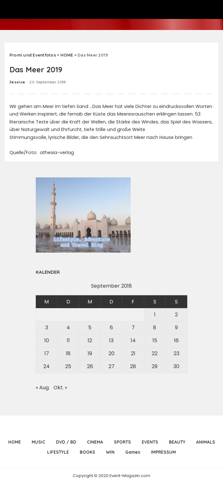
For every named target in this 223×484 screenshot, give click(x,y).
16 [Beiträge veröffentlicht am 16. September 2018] (176, 340)
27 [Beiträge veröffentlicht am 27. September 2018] (111, 366)
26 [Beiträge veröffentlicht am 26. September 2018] (90, 366)
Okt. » (60, 387)
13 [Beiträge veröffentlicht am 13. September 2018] (111, 340)
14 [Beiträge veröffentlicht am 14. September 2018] (133, 340)
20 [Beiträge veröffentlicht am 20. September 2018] (111, 353)
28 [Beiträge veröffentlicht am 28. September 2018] (133, 366)
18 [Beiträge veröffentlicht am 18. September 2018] (68, 353)
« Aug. (43, 387)
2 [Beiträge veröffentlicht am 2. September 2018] (176, 314)
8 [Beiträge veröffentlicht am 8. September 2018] (154, 327)
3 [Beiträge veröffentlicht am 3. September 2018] (46, 327)
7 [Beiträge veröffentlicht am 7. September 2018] (133, 327)
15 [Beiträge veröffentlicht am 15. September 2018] (154, 340)
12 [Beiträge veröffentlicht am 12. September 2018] (90, 340)
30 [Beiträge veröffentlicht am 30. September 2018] (176, 366)
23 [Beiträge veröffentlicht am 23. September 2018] (176, 353)
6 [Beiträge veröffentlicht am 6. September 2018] (111, 327)
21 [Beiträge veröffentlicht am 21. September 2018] (133, 353)
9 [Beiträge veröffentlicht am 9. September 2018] (176, 327)
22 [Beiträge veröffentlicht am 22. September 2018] (155, 353)
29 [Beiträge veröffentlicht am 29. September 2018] (155, 366)
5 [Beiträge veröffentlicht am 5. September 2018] (89, 327)
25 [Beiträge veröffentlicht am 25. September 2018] (68, 366)
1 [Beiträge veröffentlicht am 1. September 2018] (155, 314)
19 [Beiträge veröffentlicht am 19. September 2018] (90, 353)
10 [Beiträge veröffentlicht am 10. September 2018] (46, 340)
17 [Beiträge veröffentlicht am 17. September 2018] (46, 353)
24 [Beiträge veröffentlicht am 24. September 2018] (46, 366)
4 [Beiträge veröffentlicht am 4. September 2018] (68, 327)
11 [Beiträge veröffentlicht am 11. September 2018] (68, 340)
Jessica (17, 82)
